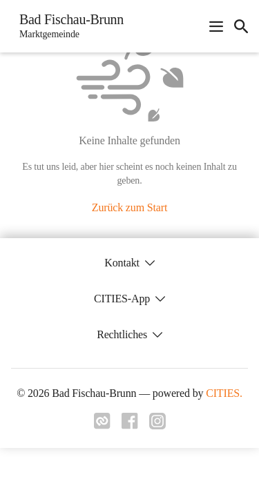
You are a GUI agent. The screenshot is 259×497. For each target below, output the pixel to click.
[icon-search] (241, 26)
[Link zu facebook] (130, 425)
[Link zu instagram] (157, 425)
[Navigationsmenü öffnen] (216, 26)
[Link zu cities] (102, 425)
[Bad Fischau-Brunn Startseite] (67, 26)
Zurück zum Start (129, 207)
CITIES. (224, 393)
